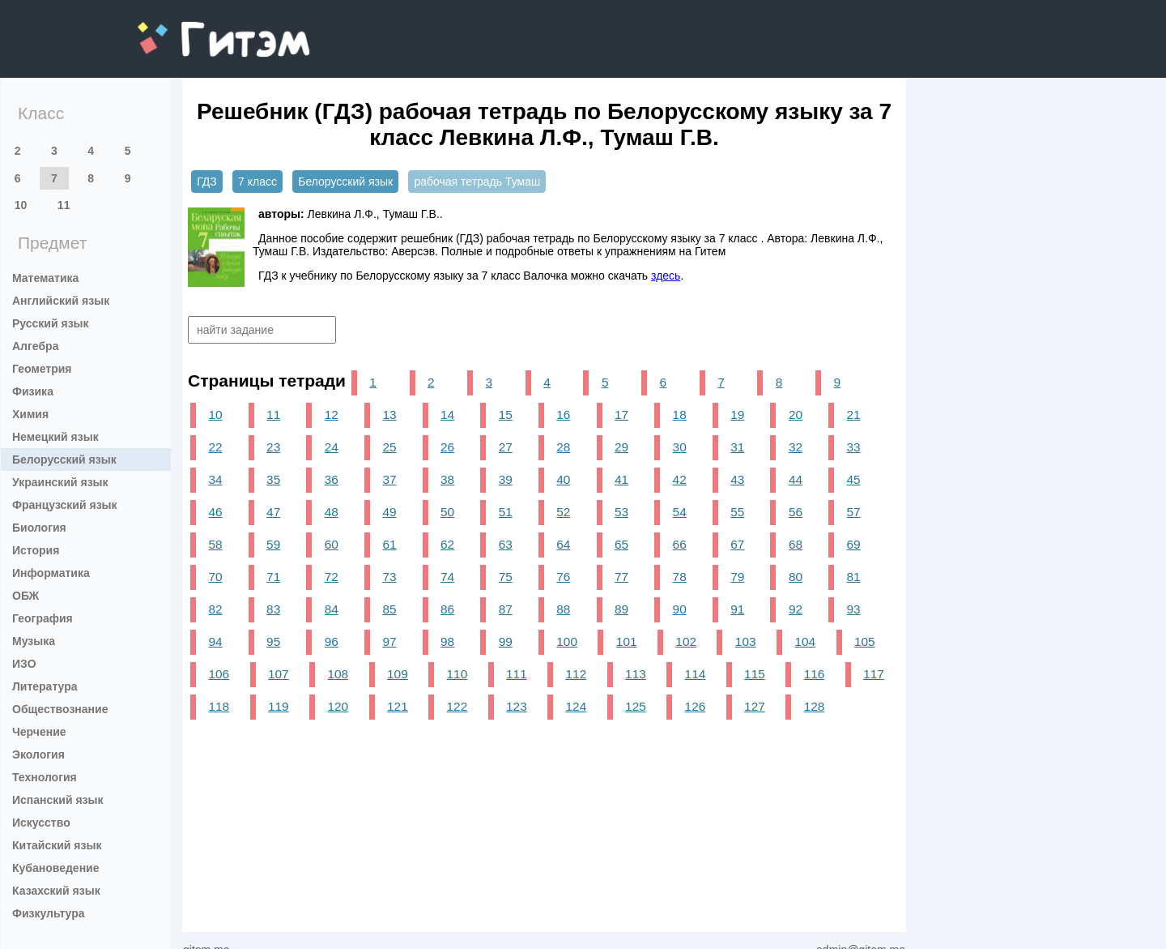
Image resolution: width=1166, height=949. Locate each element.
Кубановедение (56, 867)
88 (563, 609)
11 (63, 205)
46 (215, 512)
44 (795, 479)
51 (506, 512)
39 (506, 479)
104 (804, 641)
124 (576, 706)
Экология (38, 754)
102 (685, 641)
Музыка (33, 641)
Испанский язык (58, 799)
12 (331, 414)
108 (338, 674)
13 (389, 414)
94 (215, 641)
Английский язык (60, 300)
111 (516, 674)
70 (215, 577)
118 (218, 706)
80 (795, 577)
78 (680, 577)
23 (273, 447)
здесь (665, 275)
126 (695, 706)
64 (563, 544)
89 (621, 609)
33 (854, 447)
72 (331, 577)
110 (457, 674)
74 (447, 577)
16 (563, 414)
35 (273, 479)
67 (737, 544)
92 (795, 609)
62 (447, 544)
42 (680, 479)
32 (795, 447)
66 (680, 544)
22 (215, 447)
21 (854, 414)
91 (737, 609)
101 (626, 641)
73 (389, 577)
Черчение (39, 731)
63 (506, 544)
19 (737, 414)
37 (389, 479)
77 (621, 577)
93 (854, 609)
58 (215, 544)
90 (680, 609)
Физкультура (48, 913)
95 (273, 641)
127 (754, 706)
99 (506, 641)
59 (273, 544)
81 (854, 577)
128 (814, 706)
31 (737, 447)
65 (621, 544)
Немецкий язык (55, 436)
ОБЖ (25, 595)
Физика (32, 391)
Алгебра (35, 346)
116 (814, 674)
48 (331, 512)
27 (506, 447)
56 (795, 512)
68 (795, 544)
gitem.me (180, 28)
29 (621, 447)
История (35, 550)
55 (737, 512)
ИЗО (24, 663)
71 (273, 577)
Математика (45, 277)
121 (397, 706)
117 (873, 674)
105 (864, 641)
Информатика (51, 572)
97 (389, 641)
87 (506, 609)
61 (389, 544)
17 (621, 414)
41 (621, 479)
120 (338, 706)
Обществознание (60, 709)
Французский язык (64, 504)
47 (273, 512)
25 (389, 447)
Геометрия (42, 368)
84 (331, 609)
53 (621, 512)
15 (506, 414)
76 (563, 577)
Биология (39, 527)
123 (516, 706)
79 (737, 577)
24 (331, 447)
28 (563, 447)
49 (389, 512)
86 (447, 609)
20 (795, 414)
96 (331, 641)
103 (745, 641)
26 (447, 447)
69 (854, 544)
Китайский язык (56, 845)
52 (563, 512)
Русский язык (50, 323)
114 (695, 674)
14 (447, 414)
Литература (45, 686)
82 (215, 609)
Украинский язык (60, 482)
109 (397, 674)
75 (506, 577)
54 (680, 512)
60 (331, 544)
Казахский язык (56, 890)
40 (563, 479)
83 (273, 609)
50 (447, 512)
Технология (44, 777)
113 (635, 674)
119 (278, 706)
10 (21, 205)
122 (457, 706)
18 (680, 414)
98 (447, 641)
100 (566, 641)
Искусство (41, 822)
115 (754, 674)
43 (737, 479)
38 (447, 479)
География (42, 618)
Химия (30, 414)
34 (215, 479)
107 (278, 674)
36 (331, 479)
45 (854, 479)
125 (635, 706)
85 (389, 609)
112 (576, 674)
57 (854, 512)
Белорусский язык (64, 459)
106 (218, 674)
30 (680, 447)
